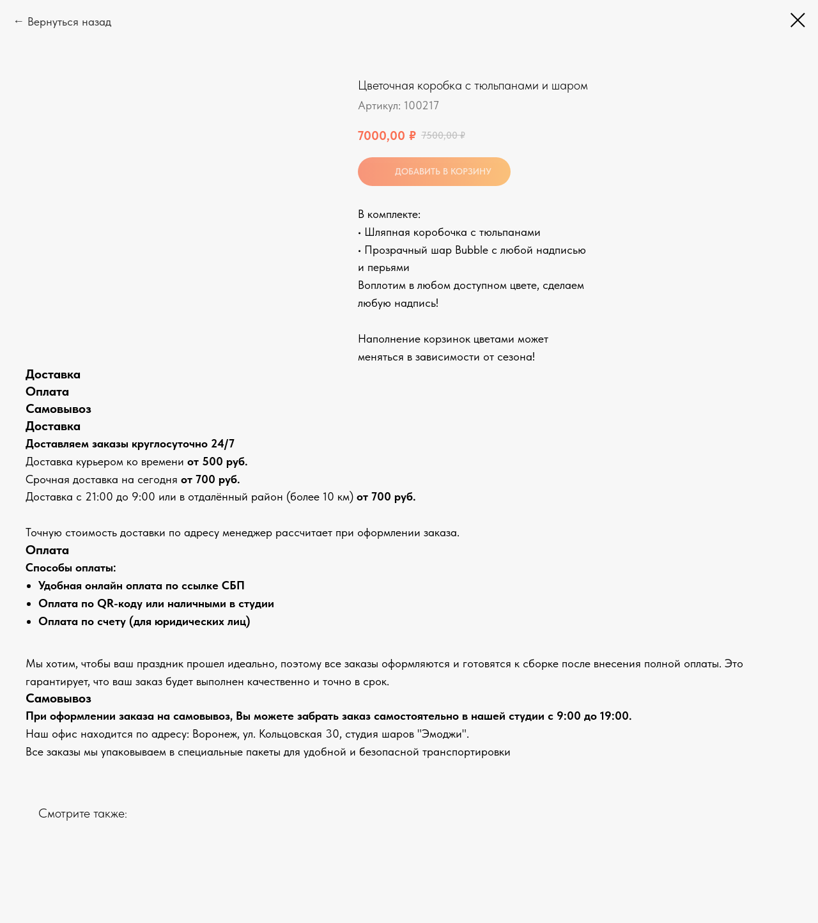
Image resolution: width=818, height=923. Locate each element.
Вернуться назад (69, 21)
